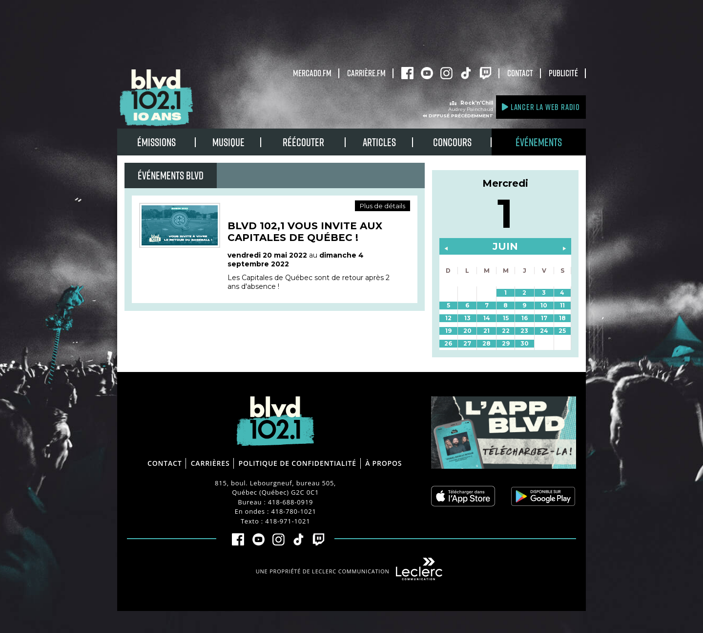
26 (448, 343)
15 (506, 318)
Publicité (563, 72)
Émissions (156, 142)
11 (562, 305)
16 (524, 318)
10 (543, 305)
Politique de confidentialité (297, 463)
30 (524, 343)
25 (562, 330)
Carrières (210, 463)
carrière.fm (366, 72)
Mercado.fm (312, 72)
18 (562, 318)
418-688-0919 (290, 502)
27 (467, 343)
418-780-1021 (293, 511)
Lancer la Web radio (541, 107)
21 (486, 330)
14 (486, 318)
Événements (539, 142)
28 (486, 343)
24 (544, 330)
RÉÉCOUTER (303, 142)
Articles (379, 142)
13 (467, 318)
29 (506, 343)
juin (505, 246)
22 (506, 330)
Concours (452, 142)
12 (448, 318)
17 (544, 318)
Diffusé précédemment (461, 115)
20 (467, 330)
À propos (383, 463)
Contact (520, 72)
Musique (228, 142)
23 (524, 330)
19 (448, 330)
